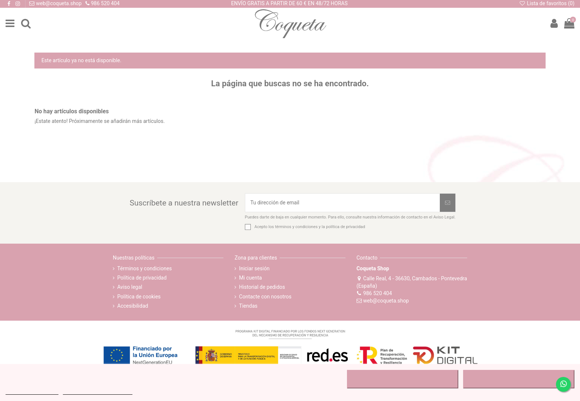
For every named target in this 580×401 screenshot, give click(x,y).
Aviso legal (129, 287)
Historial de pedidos (262, 287)
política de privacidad (345, 226)
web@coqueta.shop (383, 301)
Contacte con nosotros (265, 297)
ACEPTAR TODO (518, 379)
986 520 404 (374, 293)
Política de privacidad (141, 278)
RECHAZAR (402, 379)
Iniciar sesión (254, 268)
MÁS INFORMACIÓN (32, 391)
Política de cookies (139, 297)
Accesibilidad (132, 306)
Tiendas (248, 306)
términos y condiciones (296, 226)
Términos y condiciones (144, 268)
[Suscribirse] (447, 203)
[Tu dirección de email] (342, 203)
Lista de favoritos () (546, 3)
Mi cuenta (250, 278)
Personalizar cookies (97, 391)
